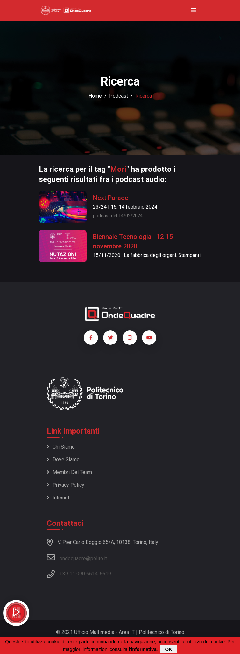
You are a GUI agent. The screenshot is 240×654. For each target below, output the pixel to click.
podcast (118, 96)
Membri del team (69, 472)
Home (95, 96)
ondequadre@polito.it (77, 557)
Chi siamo (61, 447)
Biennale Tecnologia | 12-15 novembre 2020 (133, 241)
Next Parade (110, 198)
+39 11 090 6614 (79, 574)
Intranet (58, 498)
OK (169, 649)
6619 (105, 574)
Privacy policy (65, 485)
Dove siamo (63, 459)
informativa (144, 649)
